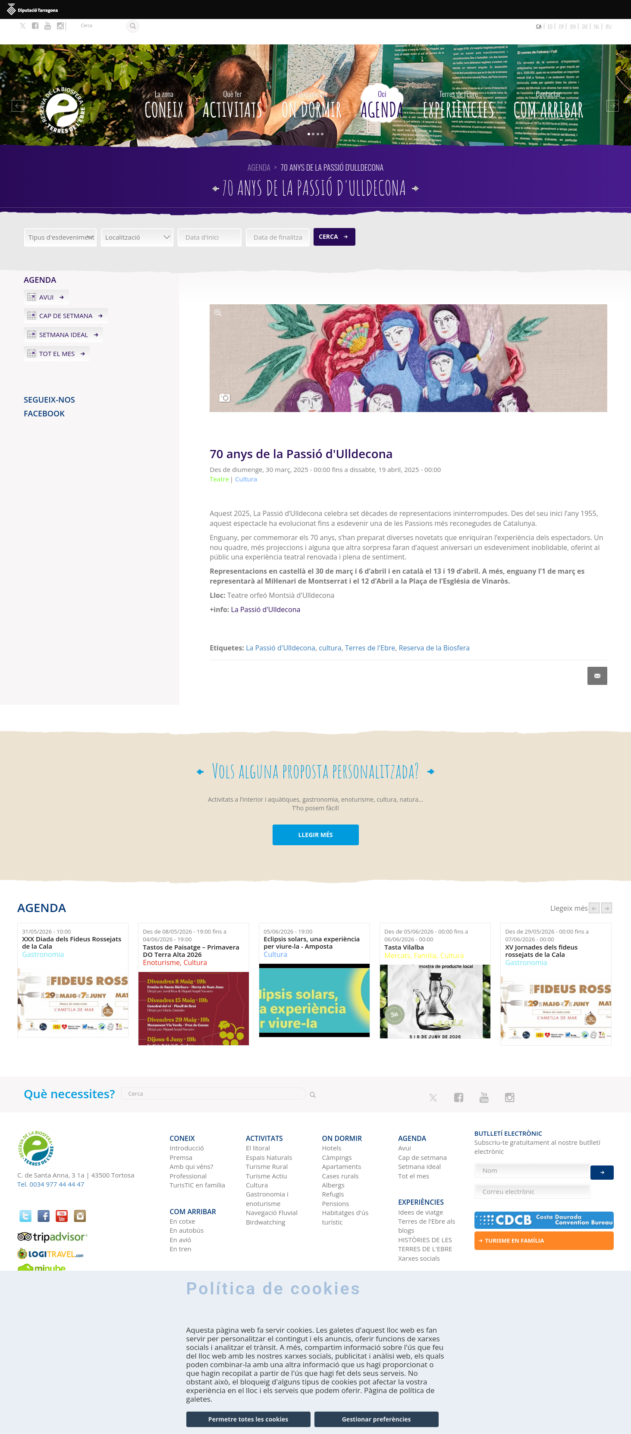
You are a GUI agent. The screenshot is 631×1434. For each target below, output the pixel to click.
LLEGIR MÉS (315, 809)
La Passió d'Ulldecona (266, 583)
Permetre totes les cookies (248, 1419)
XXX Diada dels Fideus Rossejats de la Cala (71, 917)
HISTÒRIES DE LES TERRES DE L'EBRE (425, 1206)
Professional (188, 1144)
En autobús (187, 1193)
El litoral (258, 1116)
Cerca (328, 211)
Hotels (332, 1116)
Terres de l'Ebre (370, 622)
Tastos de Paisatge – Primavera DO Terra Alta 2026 (191, 925)
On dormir (312, 77)
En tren (180, 1211)
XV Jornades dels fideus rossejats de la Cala (541, 925)
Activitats (233, 77)
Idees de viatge (420, 1174)
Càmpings (337, 1126)
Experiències (459, 77)
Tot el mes (57, 328)
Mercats (397, 929)
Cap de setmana (66, 290)
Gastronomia (43, 929)
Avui (46, 271)
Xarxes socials (419, 1220)
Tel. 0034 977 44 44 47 (50, 1158)
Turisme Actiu (266, 1144)
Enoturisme (161, 937)
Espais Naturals (269, 1126)
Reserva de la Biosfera (434, 622)
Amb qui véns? (191, 1135)
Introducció (187, 1116)
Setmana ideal (63, 309)
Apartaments (341, 1135)
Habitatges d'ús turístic (345, 1185)
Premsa (181, 1126)
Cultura (195, 937)
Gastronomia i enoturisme (267, 1167)
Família (425, 929)
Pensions (335, 1172)
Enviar (602, 1165)
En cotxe (182, 1183)
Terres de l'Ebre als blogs (426, 1188)
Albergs (333, 1153)
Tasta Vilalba (404, 921)
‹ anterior (594, 882)
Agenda (382, 77)
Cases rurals (340, 1144)
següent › (606, 882)
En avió (180, 1202)
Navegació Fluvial (272, 1181)
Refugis (333, 1162)
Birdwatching (266, 1190)
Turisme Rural (267, 1135)
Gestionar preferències (376, 1419)
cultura (330, 622)
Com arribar (548, 77)
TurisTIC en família (197, 1153)
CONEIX (164, 77)
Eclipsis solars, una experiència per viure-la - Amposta (312, 917)
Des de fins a (184, 910)
